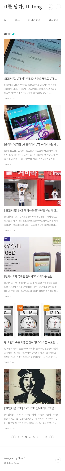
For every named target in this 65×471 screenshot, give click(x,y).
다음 (51, 437)
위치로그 (53, 20)
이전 (13, 437)
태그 (17, 20)
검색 (50, 7)
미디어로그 (34, 20)
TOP (58, 460)
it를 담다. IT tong (23, 7)
